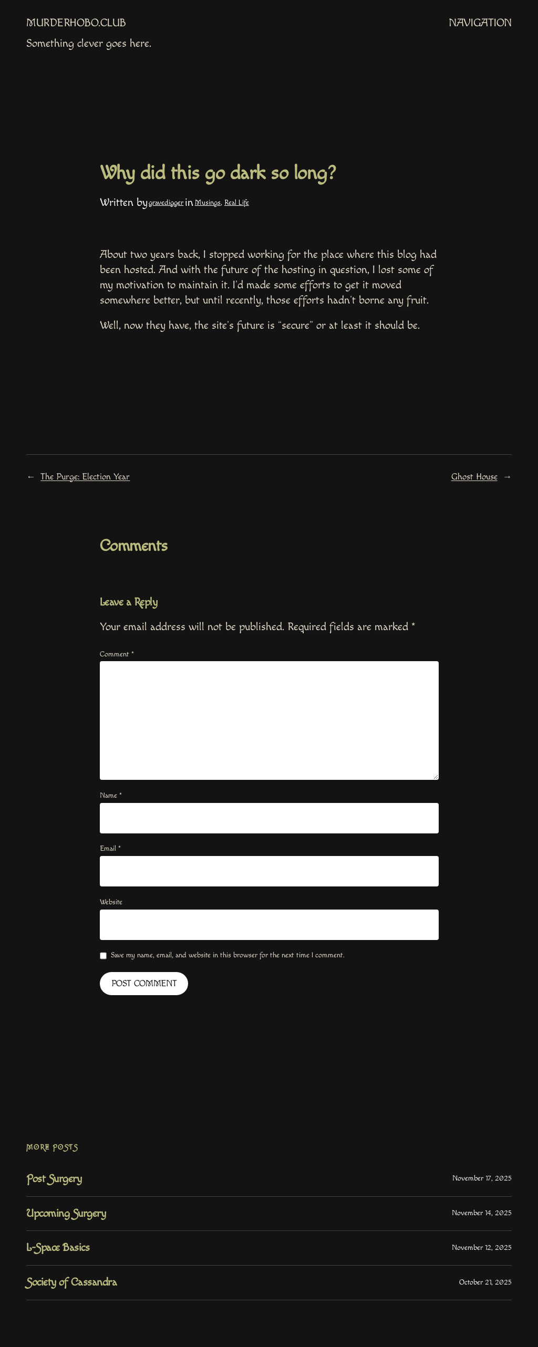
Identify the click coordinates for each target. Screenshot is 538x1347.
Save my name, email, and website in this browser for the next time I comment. (228, 955)
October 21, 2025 (485, 1282)
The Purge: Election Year (85, 477)
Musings (208, 203)
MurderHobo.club (76, 23)
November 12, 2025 (482, 1248)
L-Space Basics (57, 1247)
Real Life (236, 203)
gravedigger (166, 203)
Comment (117, 654)
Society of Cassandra (71, 1282)
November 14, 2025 (482, 1213)
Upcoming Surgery (66, 1213)
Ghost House (474, 477)
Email (110, 848)
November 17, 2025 (482, 1178)
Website (111, 902)
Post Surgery (53, 1179)
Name (111, 795)
